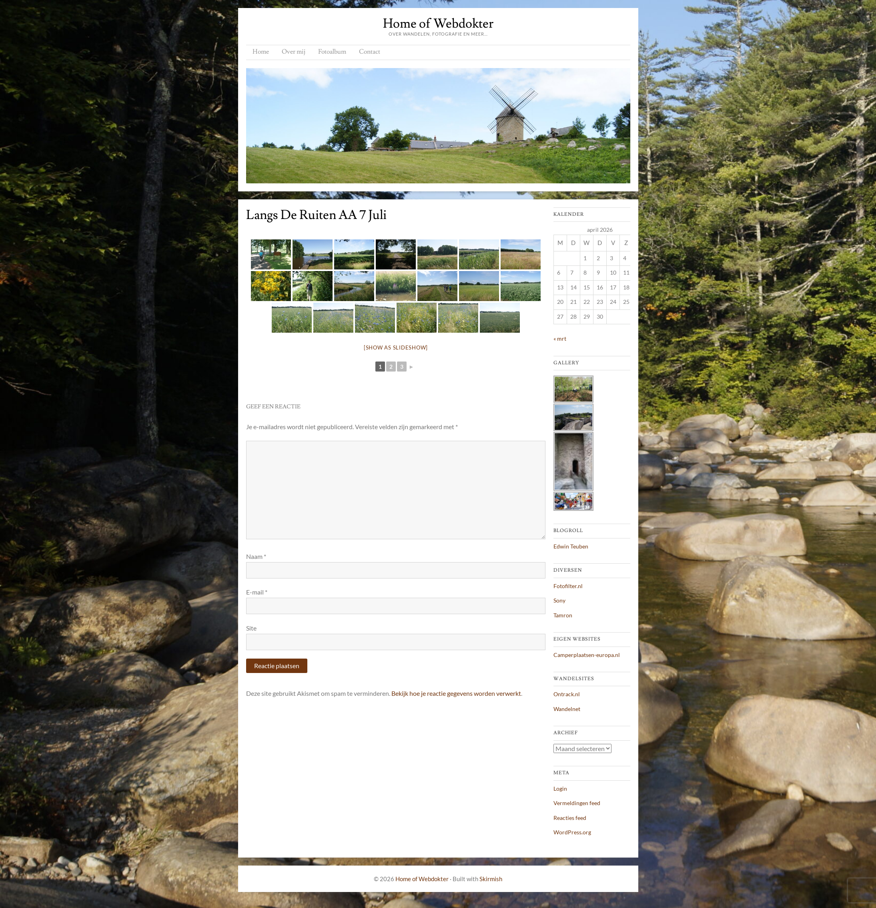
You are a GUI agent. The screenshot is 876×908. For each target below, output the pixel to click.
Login (560, 788)
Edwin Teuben (570, 546)
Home (261, 52)
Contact (369, 52)
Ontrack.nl (566, 694)
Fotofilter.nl (568, 586)
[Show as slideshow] (396, 347)
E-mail (256, 592)
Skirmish (490, 878)
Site (251, 628)
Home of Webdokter (438, 23)
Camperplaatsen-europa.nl (586, 654)
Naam (256, 556)
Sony (559, 600)
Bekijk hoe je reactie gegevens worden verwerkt (456, 693)
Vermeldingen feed (576, 803)
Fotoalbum (332, 52)
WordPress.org (572, 832)
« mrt (559, 338)
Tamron (562, 615)
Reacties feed (569, 817)
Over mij (293, 52)
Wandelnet (566, 708)
